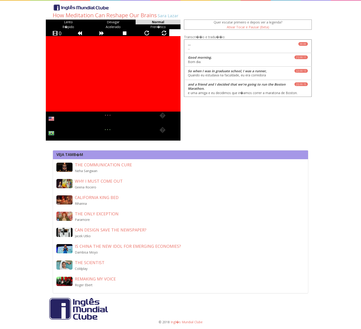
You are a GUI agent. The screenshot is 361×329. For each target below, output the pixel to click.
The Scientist (90, 262)
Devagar (113, 22)
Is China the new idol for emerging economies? (128, 246)
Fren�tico (158, 27)
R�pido (68, 27)
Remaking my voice (95, 279)
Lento (68, 22)
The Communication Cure (103, 164)
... (248, 46)
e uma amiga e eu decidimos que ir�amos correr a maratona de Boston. (248, 88)
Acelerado (113, 27)
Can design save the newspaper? (110, 230)
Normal (158, 22)
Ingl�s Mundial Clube (187, 322)
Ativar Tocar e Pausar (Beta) (248, 27)
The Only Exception (97, 213)
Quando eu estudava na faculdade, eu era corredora (248, 73)
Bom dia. (248, 59)
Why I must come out (99, 181)
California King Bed (97, 197)
